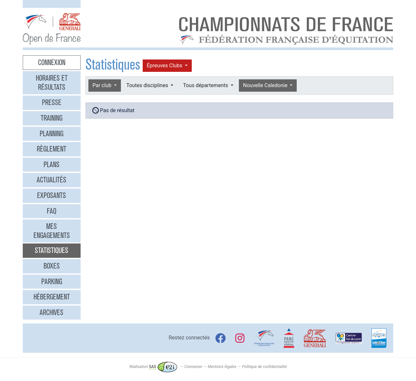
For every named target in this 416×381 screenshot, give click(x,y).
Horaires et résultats (52, 82)
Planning (51, 133)
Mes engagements (51, 231)
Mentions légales (222, 366)
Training (51, 118)
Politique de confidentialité (264, 366)
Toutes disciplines (147, 85)
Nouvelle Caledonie (266, 85)
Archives (51, 312)
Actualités (51, 179)
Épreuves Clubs (165, 65)
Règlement (51, 148)
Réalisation (153, 366)
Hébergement (51, 296)
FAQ (51, 211)
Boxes (52, 265)
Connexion (51, 62)
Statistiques (51, 250)
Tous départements (206, 85)
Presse (51, 102)
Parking (51, 281)
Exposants (51, 195)
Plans (51, 164)
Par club (103, 85)
